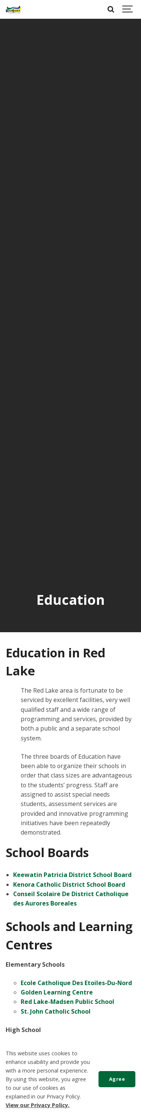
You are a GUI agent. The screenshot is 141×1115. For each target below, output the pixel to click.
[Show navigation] (127, 9)
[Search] (111, 9)
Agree (117, 1079)
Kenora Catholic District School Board (69, 884)
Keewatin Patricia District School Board (72, 875)
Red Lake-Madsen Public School (67, 1001)
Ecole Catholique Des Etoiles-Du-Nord (76, 983)
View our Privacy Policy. (38, 1105)
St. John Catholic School (56, 1011)
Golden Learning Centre (57, 992)
